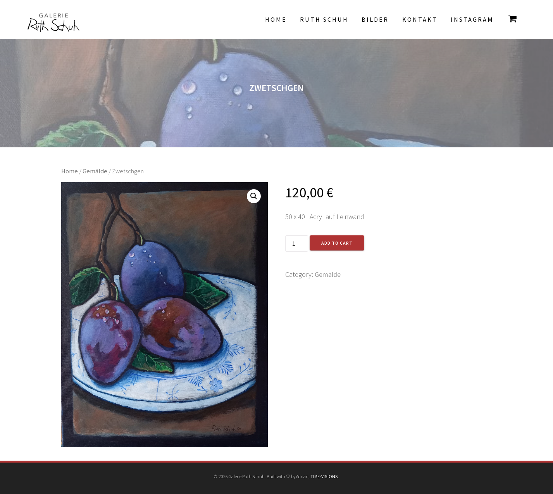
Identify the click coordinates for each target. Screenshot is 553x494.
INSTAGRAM (472, 19)
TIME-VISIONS (324, 476)
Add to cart (337, 243)
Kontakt (420, 19)
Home (276, 19)
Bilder (375, 19)
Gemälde (95, 171)
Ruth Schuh (324, 19)
